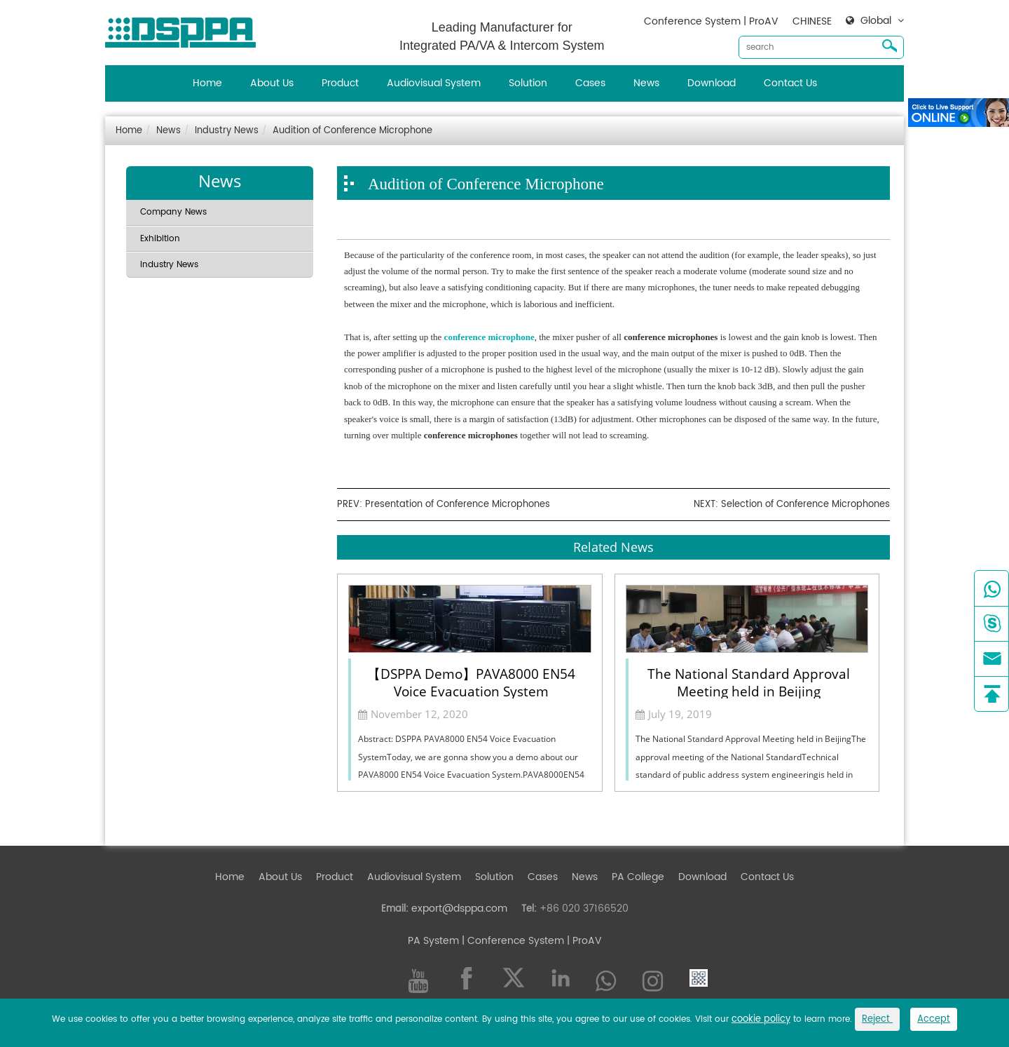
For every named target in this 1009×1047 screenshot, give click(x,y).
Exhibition (160, 238)
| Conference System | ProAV (530, 941)
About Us (272, 83)
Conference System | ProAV (711, 21)
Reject (877, 1019)
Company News (173, 212)
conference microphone (489, 337)
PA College (638, 877)
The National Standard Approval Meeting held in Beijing (748, 681)
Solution (528, 83)
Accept (933, 1019)
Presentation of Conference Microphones (457, 504)
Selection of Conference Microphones (805, 504)
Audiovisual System (434, 83)
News (646, 83)
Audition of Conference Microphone (352, 130)
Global (875, 21)
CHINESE (812, 21)
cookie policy (761, 1019)
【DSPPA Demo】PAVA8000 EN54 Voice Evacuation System (471, 681)
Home (207, 83)
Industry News (227, 130)
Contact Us (790, 83)
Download (711, 83)
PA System (433, 941)
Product (340, 83)
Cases (590, 83)
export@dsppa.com (459, 908)
